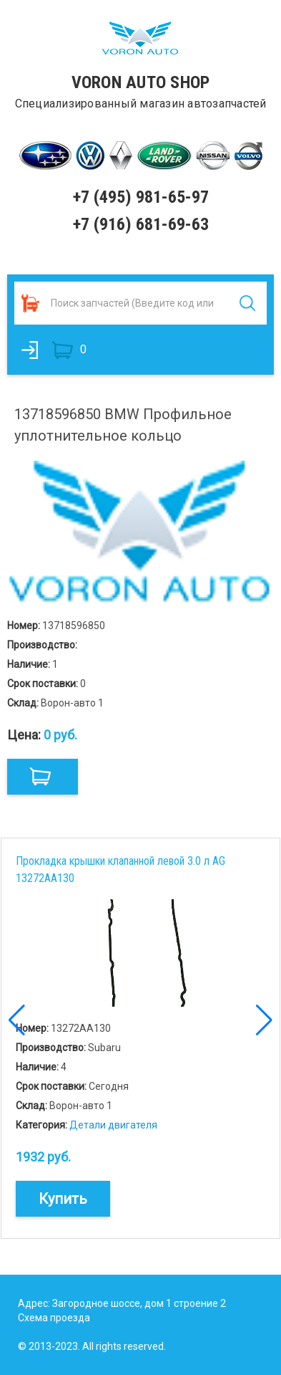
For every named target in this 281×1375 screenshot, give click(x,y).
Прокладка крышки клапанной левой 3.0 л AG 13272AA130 (120, 869)
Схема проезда (54, 1317)
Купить (63, 1198)
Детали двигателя (113, 1125)
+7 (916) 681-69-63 (141, 224)
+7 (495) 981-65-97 (141, 197)
